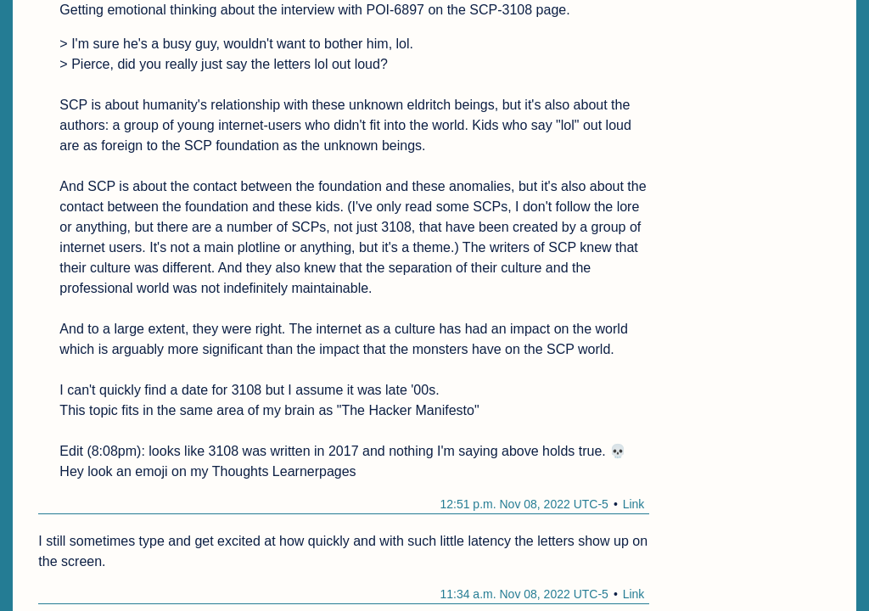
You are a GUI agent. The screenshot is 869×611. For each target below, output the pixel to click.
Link (634, 504)
